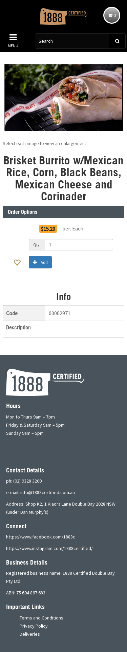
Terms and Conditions (41, 618)
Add (40, 262)
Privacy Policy (34, 626)
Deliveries (30, 634)
